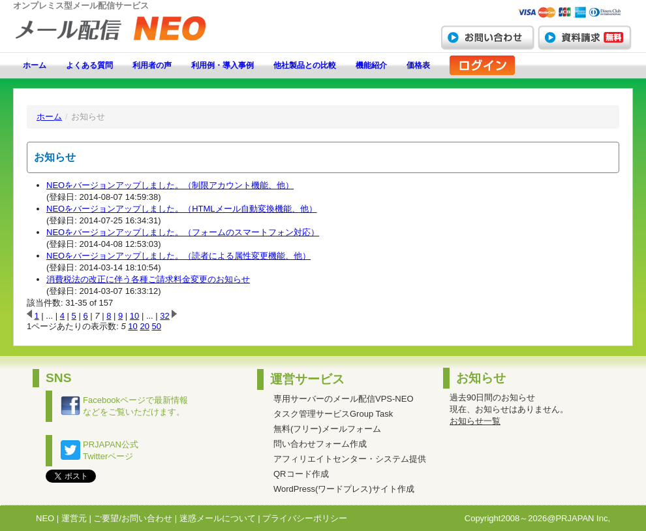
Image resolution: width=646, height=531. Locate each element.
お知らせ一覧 (475, 421)
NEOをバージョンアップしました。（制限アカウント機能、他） (170, 185)
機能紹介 (371, 65)
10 (134, 316)
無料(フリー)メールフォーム (327, 429)
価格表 (418, 65)
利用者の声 (152, 65)
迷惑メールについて (217, 518)
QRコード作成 (301, 474)
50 (156, 326)
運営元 (74, 518)
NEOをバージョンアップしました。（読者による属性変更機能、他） (178, 256)
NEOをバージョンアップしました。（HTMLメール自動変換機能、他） (181, 209)
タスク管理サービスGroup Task (333, 414)
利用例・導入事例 (222, 65)
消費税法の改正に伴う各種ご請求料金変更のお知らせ (148, 279)
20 (144, 326)
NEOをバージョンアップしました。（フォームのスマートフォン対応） (182, 232)
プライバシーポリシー (304, 518)
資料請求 (584, 37)
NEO (45, 518)
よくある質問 (89, 65)
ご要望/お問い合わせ (132, 518)
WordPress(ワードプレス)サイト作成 (343, 489)
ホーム (34, 65)
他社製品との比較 (304, 65)
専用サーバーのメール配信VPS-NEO (343, 399)
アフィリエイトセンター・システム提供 (349, 459)
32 (164, 316)
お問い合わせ (487, 37)
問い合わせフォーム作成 (320, 444)
